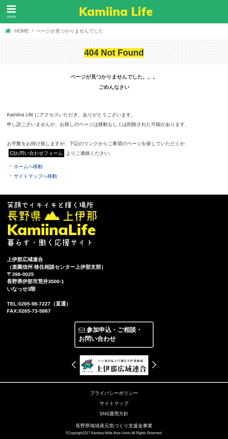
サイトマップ (114, 403)
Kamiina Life (116, 11)
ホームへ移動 (28, 166)
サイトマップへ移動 (35, 175)
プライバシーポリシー (114, 392)
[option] (114, 365)
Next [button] (152, 364)
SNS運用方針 (114, 413)
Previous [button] (75, 364)
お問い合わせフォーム (36, 153)
